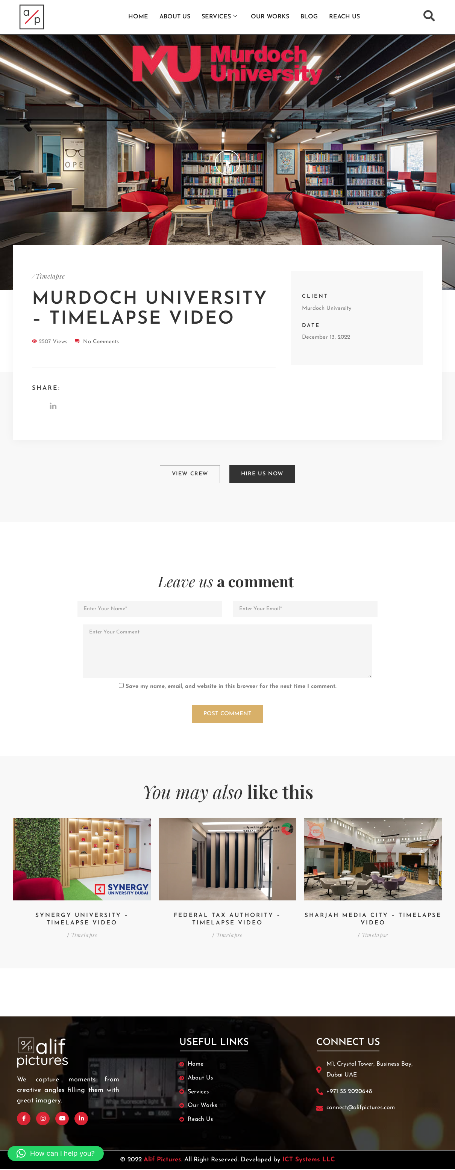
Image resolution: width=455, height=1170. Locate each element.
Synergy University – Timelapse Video (82, 915)
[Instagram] (43, 1115)
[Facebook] (23, 1115)
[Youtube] (62, 1115)
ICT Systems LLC (308, 1156)
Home (138, 17)
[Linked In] (81, 1115)
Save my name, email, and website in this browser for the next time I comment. (231, 683)
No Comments (101, 342)
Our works (270, 17)
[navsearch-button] (429, 15)
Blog (309, 17)
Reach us (344, 17)
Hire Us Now (263, 473)
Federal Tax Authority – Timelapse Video (227, 915)
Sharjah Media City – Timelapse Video (373, 915)
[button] (56, 1153)
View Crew (189, 473)
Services (219, 17)
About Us (174, 17)
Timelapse (50, 276)
